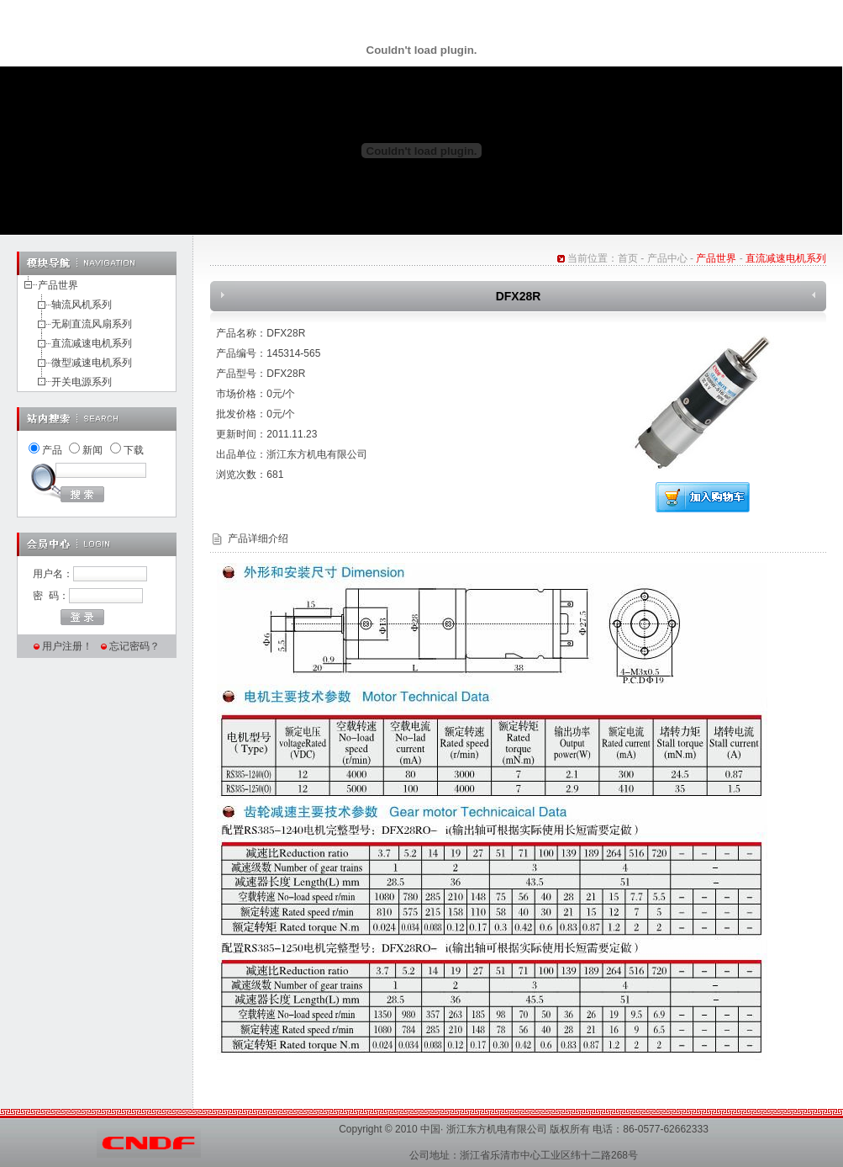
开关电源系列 (81, 382)
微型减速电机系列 (91, 363)
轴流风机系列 (81, 304)
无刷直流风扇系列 (91, 324)
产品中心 (667, 258)
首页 (628, 258)
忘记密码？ (134, 646)
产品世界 (58, 285)
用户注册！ (67, 646)
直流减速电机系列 (91, 343)
